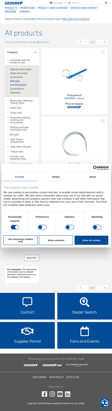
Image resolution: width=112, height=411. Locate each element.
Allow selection (56, 240)
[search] (93, 3)
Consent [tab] (19, 176)
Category (12, 52)
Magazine (10, 12)
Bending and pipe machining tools (19, 128)
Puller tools (16, 113)
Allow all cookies (91, 240)
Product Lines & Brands (53, 8)
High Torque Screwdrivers (17, 140)
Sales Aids (15, 108)
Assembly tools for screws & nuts (43, 19)
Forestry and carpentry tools (18, 157)
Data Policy (56, 377)
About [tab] (92, 176)
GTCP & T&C (72, 377)
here (47, 205)
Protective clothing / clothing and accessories (20, 120)
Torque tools (16, 151)
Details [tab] (56, 176)
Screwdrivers (17, 89)
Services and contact (84, 8)
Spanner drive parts (20, 69)
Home (8, 19)
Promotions (27, 8)
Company (24, 12)
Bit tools (14, 134)
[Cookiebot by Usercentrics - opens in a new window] (95, 168)
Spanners (15, 92)
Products (11, 8)
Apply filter (31, 258)
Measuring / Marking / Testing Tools (21, 101)
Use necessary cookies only (20, 240)
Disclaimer (39, 377)
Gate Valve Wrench (20, 147)
